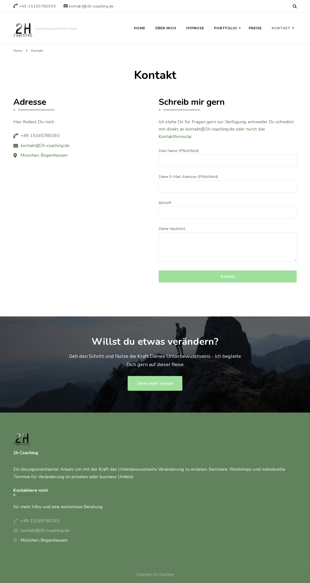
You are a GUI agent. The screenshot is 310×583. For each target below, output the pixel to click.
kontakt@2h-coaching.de (45, 145)
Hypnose (195, 28)
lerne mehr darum (155, 383)
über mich (165, 28)
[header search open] (295, 6)
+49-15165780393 (40, 135)
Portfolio (225, 28)
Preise (255, 28)
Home (139, 28)
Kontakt (281, 28)
